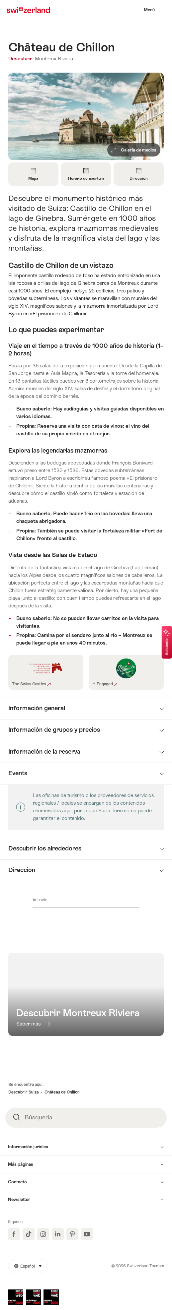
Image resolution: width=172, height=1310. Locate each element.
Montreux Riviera (54, 58)
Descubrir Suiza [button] (23, 1092)
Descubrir (21, 58)
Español (30, 1264)
